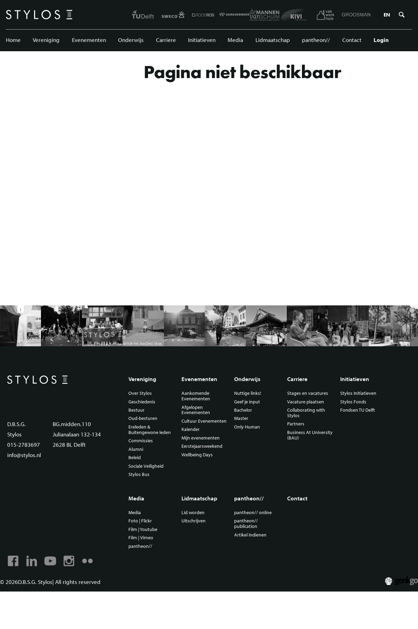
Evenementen (89, 39)
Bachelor (243, 410)
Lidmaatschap (272, 39)
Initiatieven (202, 39)
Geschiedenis (141, 402)
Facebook (13, 561)
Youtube (50, 561)
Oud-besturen (142, 418)
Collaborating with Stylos (306, 413)
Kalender (190, 429)
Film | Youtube (142, 529)
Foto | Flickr (140, 521)
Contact (352, 39)
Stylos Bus (138, 474)
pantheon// (316, 39)
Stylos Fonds (353, 402)
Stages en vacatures (307, 393)
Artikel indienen (250, 535)
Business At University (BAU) (310, 435)
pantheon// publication (246, 523)
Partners (295, 424)
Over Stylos (140, 393)
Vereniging (46, 39)
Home (13, 39)
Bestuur (136, 410)
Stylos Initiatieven (358, 393)
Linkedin (32, 561)
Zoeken (401, 14)
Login (381, 39)
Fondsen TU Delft (357, 410)
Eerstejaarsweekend (201, 446)
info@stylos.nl (24, 454)
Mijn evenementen (200, 438)
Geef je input (247, 402)
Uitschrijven (193, 521)
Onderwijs (131, 39)
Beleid (134, 457)
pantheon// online (253, 513)
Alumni (135, 449)
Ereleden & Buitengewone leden (149, 429)
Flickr (87, 561)
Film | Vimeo (140, 538)
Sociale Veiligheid (146, 466)
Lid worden (193, 513)
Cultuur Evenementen (204, 421)
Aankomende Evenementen (195, 396)
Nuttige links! (247, 393)
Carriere (166, 39)
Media (235, 39)
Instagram (69, 561)
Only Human (247, 427)
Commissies (140, 441)
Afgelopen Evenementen (195, 410)
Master (241, 418)
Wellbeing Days (197, 455)
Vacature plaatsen (305, 402)
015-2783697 (23, 444)
